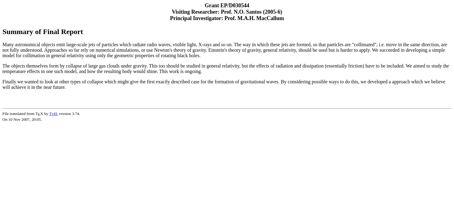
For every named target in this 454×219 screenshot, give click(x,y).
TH (53, 113)
